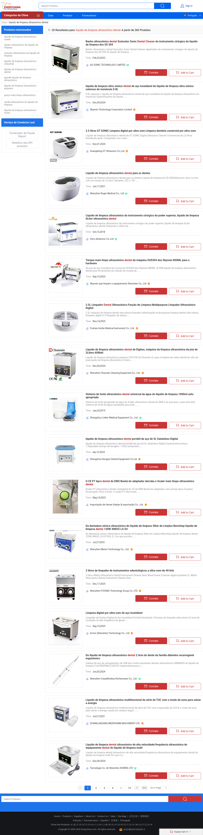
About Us (90, 816)
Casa (50, 15)
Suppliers (78, 816)
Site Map (122, 816)
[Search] (166, 787)
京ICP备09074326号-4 (132, 829)
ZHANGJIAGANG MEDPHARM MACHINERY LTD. (115, 723)
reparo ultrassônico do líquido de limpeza (21, 46)
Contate (151, 72)
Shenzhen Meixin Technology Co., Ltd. (109, 549)
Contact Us (102, 816)
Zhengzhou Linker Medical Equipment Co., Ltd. (114, 417)
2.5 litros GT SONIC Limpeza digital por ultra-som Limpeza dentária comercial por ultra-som (141, 130)
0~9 (150, 824)
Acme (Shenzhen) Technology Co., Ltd (109, 633)
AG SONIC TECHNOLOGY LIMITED (107, 65)
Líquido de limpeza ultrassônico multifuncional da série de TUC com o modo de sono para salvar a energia (143, 701)
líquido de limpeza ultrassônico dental (20, 70)
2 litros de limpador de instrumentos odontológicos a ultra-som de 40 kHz (130, 570)
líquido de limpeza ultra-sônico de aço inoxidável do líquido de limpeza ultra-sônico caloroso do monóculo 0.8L (140, 88)
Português (190, 15)
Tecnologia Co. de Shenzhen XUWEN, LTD (111, 768)
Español (104, 820)
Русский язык (91, 820)
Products (67, 816)
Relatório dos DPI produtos (22, 144)
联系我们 (144, 816)
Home (57, 816)
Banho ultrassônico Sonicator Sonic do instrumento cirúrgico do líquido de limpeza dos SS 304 (141, 43)
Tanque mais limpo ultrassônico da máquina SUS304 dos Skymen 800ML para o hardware (137, 262)
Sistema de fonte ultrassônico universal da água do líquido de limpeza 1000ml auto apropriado (139, 396)
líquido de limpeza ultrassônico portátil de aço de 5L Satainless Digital (132, 438)
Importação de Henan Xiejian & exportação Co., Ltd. (116, 504)
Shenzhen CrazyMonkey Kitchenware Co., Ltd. (113, 678)
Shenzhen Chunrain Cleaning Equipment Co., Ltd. (115, 373)
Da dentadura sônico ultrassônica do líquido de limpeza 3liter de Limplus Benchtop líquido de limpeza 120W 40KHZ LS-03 (141, 527)
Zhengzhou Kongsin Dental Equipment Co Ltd (113, 459)
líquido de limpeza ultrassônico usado (20, 38)
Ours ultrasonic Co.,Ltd (102, 239)
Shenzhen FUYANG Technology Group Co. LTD (114, 590)
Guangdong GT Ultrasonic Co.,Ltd (107, 151)
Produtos (67, 15)
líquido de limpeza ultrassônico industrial (20, 62)
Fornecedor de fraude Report (22, 135)
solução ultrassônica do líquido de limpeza (22, 54)
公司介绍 (133, 816)
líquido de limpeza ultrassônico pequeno (20, 87)
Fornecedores (89, 15)
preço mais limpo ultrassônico (20, 95)
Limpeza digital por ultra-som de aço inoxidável (114, 612)
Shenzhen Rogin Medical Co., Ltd (107, 193)
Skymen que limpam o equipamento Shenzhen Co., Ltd (118, 283)
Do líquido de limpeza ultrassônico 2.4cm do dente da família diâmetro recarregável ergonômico (140, 657)
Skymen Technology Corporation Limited (111, 109)
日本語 (114, 820)
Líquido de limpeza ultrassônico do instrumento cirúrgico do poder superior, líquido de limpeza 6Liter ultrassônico (142, 217)
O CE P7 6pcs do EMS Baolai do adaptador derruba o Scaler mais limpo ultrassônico (140, 483)
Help (113, 816)
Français (77, 820)
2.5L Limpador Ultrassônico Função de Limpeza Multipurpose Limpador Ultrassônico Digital (140, 306)
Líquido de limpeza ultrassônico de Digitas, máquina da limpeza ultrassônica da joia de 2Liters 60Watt (142, 351)
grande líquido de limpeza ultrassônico (17, 79)
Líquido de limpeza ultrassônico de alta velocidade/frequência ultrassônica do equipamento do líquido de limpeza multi (136, 746)
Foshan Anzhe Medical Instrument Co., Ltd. (112, 328)
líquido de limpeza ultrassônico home (20, 111)
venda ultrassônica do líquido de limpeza (21, 103)
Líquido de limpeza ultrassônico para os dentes (118, 173)
